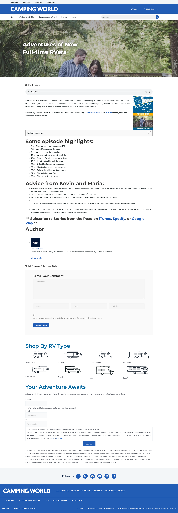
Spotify (119, 219)
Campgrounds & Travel (48, 17)
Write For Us (77, 501)
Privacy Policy (92, 508)
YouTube (108, 113)
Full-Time (31, 266)
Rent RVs (38, 2)
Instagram (29, 399)
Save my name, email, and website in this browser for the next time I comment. (67, 318)
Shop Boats (51, 2)
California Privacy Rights (106, 508)
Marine (64, 17)
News (74, 17)
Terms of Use (173, 508)
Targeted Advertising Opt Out (157, 508)
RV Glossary (80, 508)
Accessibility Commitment (30, 501)
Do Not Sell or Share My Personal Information (131, 508)
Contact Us (9, 501)
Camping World (37, 249)
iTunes (105, 219)
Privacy (59, 438)
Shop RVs (14, 2)
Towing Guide (110, 491)
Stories (55, 266)
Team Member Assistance (56, 501)
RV (12, 17)
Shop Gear (26, 2)
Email (27, 411)
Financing (86, 491)
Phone (28, 420)
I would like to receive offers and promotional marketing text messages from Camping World (63, 429)
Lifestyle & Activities (27, 17)
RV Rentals (75, 491)
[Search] (157, 17)
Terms (52, 438)
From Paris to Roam (92, 113)
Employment (97, 491)
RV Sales (121, 491)
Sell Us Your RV (62, 491)
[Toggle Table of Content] (147, 133)
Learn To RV (40, 266)
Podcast (49, 266)
